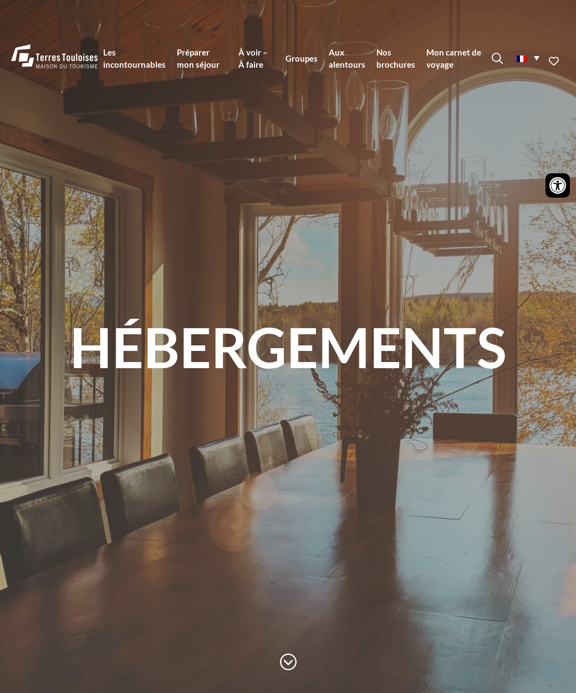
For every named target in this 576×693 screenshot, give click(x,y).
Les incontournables (134, 58)
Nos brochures (395, 58)
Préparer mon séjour (198, 58)
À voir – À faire (253, 58)
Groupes (302, 58)
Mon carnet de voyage (453, 58)
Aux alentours (347, 58)
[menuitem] (527, 58)
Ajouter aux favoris (555, 61)
